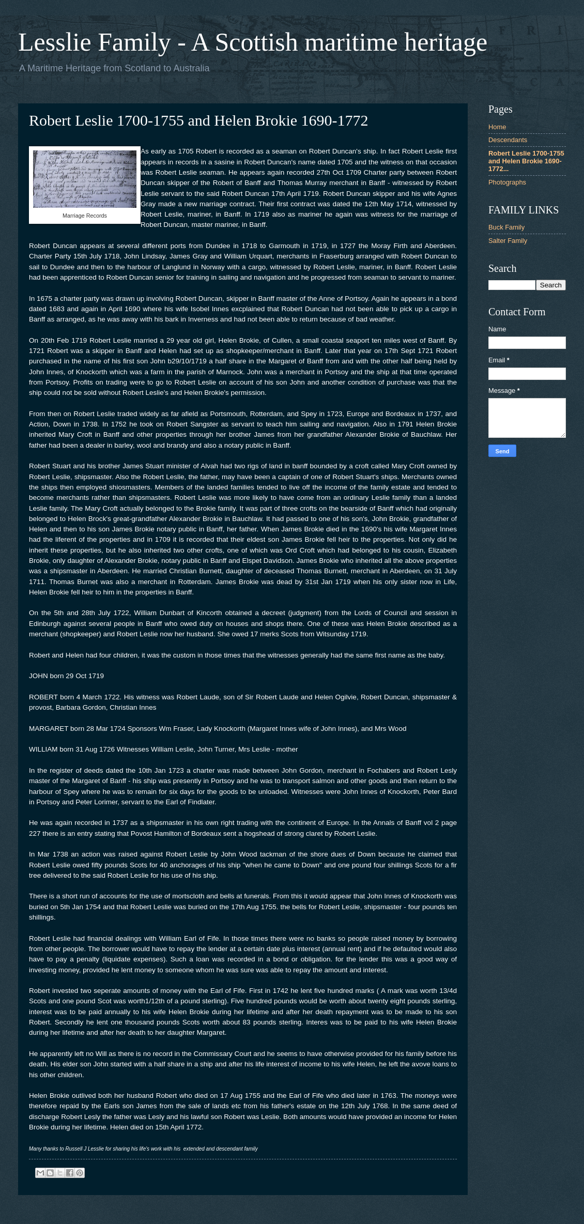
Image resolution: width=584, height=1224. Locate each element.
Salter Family (507, 240)
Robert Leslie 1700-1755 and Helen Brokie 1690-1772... (526, 161)
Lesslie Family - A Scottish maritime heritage (252, 41)
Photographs (507, 182)
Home (497, 127)
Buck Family (506, 227)
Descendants (507, 140)
